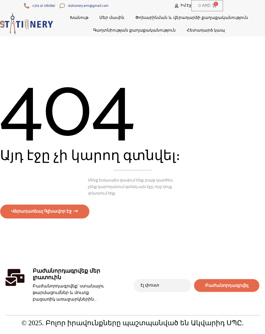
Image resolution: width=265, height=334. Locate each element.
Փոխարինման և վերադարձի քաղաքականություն (191, 17)
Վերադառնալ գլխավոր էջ (42, 212)
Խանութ (79, 17)
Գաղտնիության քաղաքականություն (134, 30)
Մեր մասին (111, 17)
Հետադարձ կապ (206, 30)
